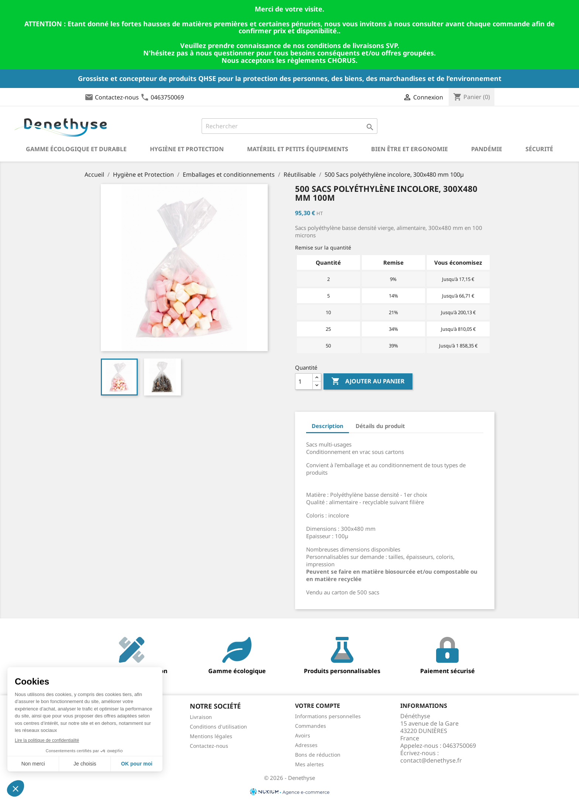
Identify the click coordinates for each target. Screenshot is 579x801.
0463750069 (167, 97)
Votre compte (317, 706)
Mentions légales (211, 736)
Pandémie (486, 149)
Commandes (310, 725)
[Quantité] (304, 381)
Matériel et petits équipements (297, 149)
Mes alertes (309, 764)
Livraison (201, 716)
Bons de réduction (317, 754)
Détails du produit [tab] (380, 426)
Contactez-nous (117, 97)
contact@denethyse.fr (431, 760)
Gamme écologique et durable (76, 149)
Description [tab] (327, 426)
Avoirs (302, 735)
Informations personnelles (328, 716)
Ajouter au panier (368, 381)
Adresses (306, 745)
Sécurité (539, 149)
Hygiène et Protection (187, 149)
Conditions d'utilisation (218, 726)
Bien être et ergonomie (409, 149)
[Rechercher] (290, 126)
